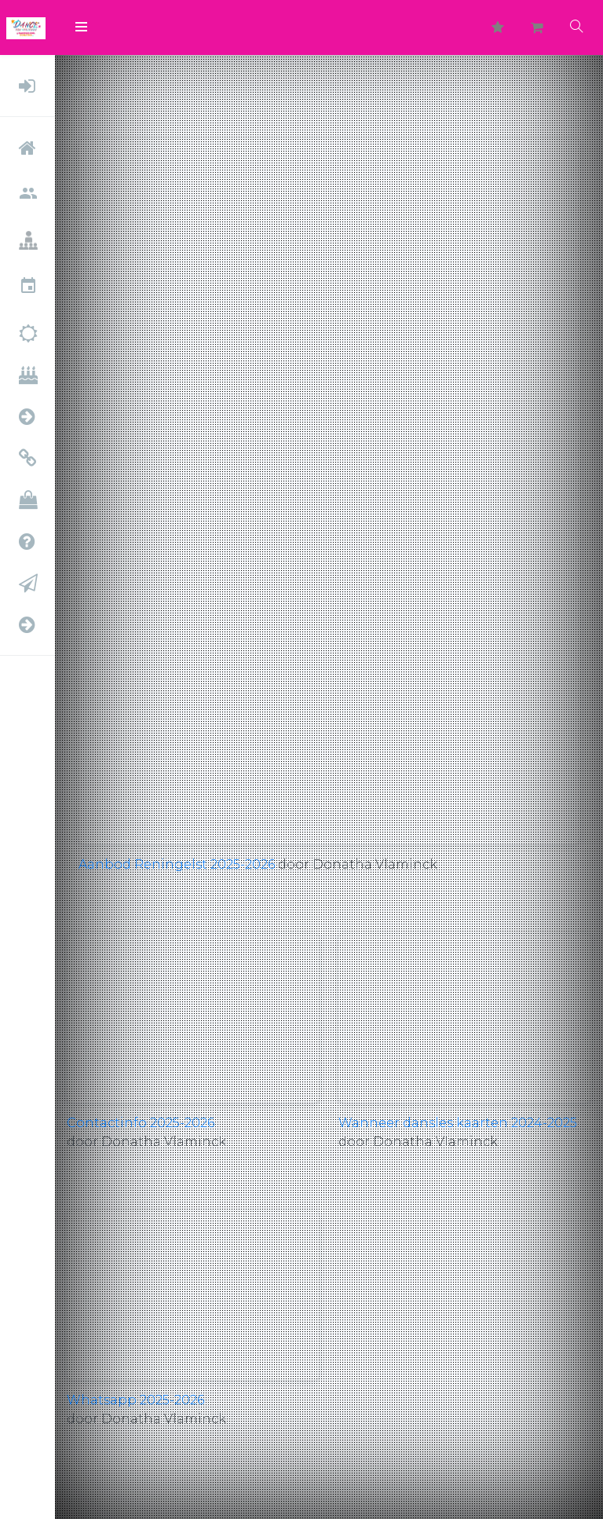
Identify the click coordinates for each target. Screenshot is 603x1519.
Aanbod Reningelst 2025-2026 (177, 864)
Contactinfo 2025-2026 (140, 1122)
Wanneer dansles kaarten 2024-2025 (457, 1122)
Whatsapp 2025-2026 (135, 1400)
